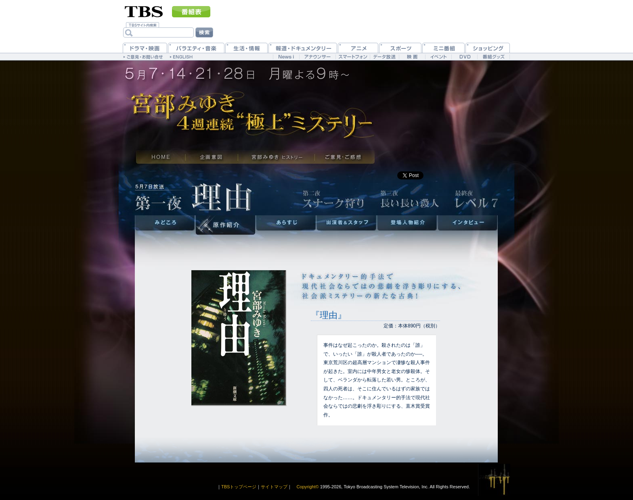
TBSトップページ (238, 486)
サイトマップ (274, 486)
